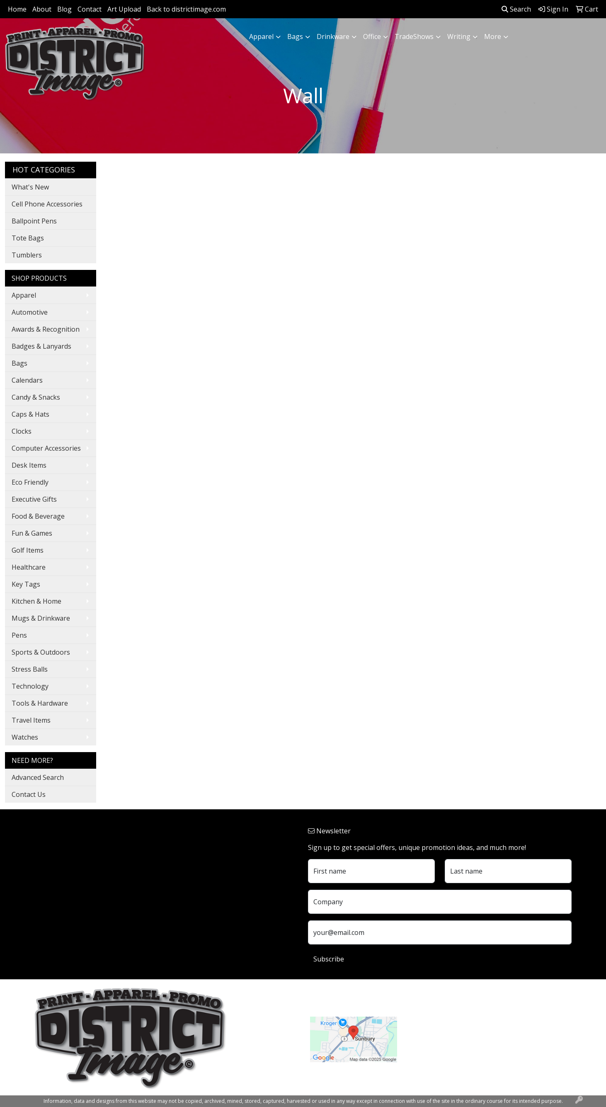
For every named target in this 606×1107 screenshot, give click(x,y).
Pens (19, 635)
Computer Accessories (46, 448)
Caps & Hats (30, 414)
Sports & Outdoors (41, 652)
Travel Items (31, 720)
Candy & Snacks (36, 397)
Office (372, 36)
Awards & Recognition (46, 329)
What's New (30, 187)
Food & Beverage (38, 516)
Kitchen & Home (36, 601)
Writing (458, 36)
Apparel (261, 36)
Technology (30, 686)
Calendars (27, 380)
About (41, 9)
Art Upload (124, 9)
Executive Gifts (34, 499)
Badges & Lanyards (41, 346)
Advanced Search (38, 777)
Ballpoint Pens (34, 221)
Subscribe (328, 959)
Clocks (22, 431)
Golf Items (28, 550)
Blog (64, 9)
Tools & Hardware (40, 703)
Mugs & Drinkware (41, 618)
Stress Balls (30, 669)
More (492, 36)
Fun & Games (32, 533)
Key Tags (26, 584)
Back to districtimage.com (186, 9)
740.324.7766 (427, 1038)
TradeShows (414, 36)
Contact (90, 9)
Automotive (30, 312)
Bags (295, 36)
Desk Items (29, 465)
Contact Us (29, 794)
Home (17, 9)
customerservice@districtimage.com (463, 1048)
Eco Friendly (30, 482)
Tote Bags (28, 238)
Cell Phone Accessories (47, 204)
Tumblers (27, 255)
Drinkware (333, 36)
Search (516, 9)
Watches (25, 737)
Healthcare (29, 567)
